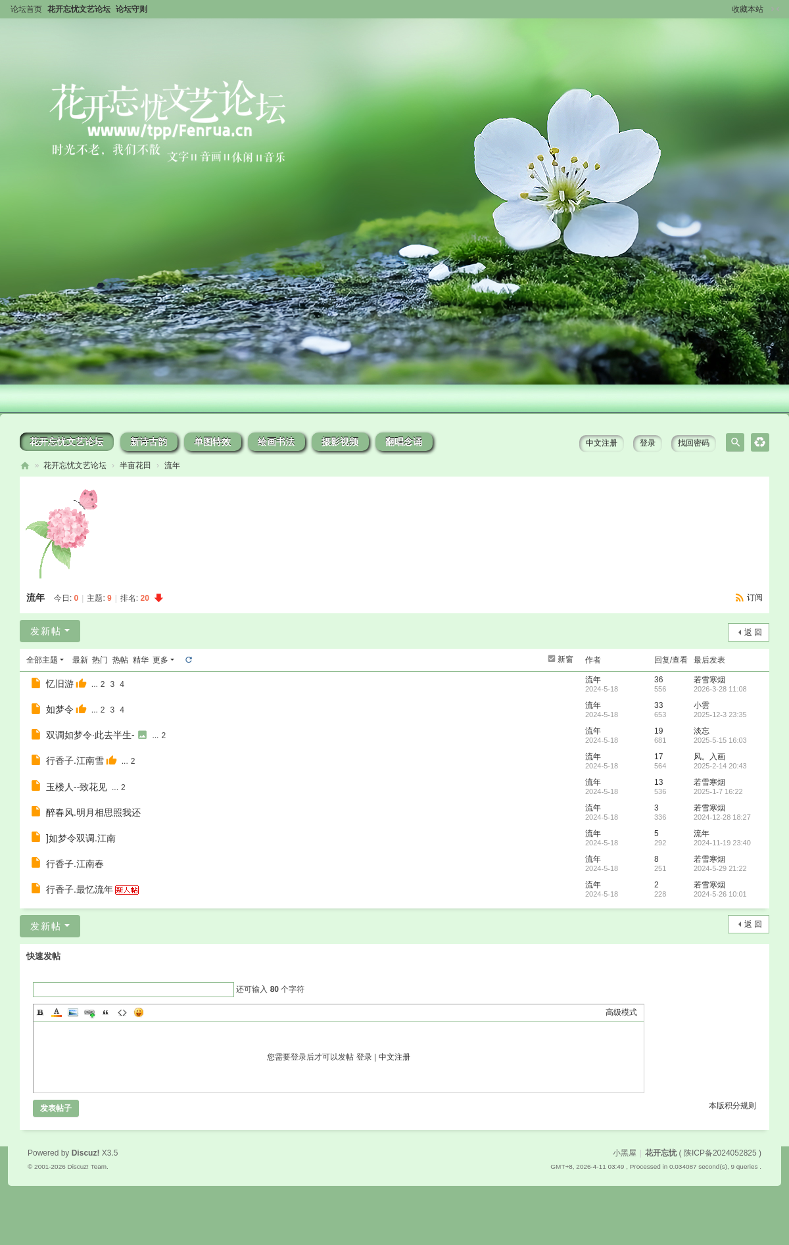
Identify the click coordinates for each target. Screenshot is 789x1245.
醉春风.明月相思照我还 (93, 812)
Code (122, 1012)
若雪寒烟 (709, 679)
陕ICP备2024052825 (720, 1153)
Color (56, 1012)
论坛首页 (26, 9)
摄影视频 (340, 441)
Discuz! (86, 1153)
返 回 (753, 632)
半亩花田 (135, 465)
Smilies (138, 1012)
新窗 (565, 659)
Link (89, 1012)
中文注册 (601, 443)
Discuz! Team (87, 1166)
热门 (100, 660)
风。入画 (709, 756)
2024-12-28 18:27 (722, 817)
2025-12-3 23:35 (720, 714)
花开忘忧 (25, 465)
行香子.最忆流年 (79, 889)
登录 (648, 443)
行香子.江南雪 (75, 760)
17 (658, 756)
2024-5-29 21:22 (720, 868)
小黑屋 (624, 1153)
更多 (160, 660)
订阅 (755, 597)
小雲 (701, 705)
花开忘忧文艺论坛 (78, 9)
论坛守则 (131, 9)
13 (658, 782)
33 (658, 705)
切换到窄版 (775, 9)
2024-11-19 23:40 (722, 843)
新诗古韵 (148, 441)
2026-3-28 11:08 (720, 689)
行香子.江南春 (75, 863)
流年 (172, 465)
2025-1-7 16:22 (718, 791)
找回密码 (693, 443)
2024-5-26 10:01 (720, 894)
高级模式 (621, 1012)
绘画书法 (276, 441)
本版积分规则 (732, 1105)
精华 (141, 660)
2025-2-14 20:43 (720, 766)
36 (658, 679)
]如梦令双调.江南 (81, 838)
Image (73, 1012)
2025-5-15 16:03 (720, 740)
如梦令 (60, 709)
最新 (80, 660)
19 (658, 731)
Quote (105, 1012)
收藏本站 (747, 9)
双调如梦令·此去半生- (90, 735)
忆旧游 (60, 683)
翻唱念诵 (403, 441)
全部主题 (42, 660)
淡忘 (701, 731)
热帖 (120, 660)
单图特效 (212, 441)
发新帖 (46, 631)
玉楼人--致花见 (76, 787)
